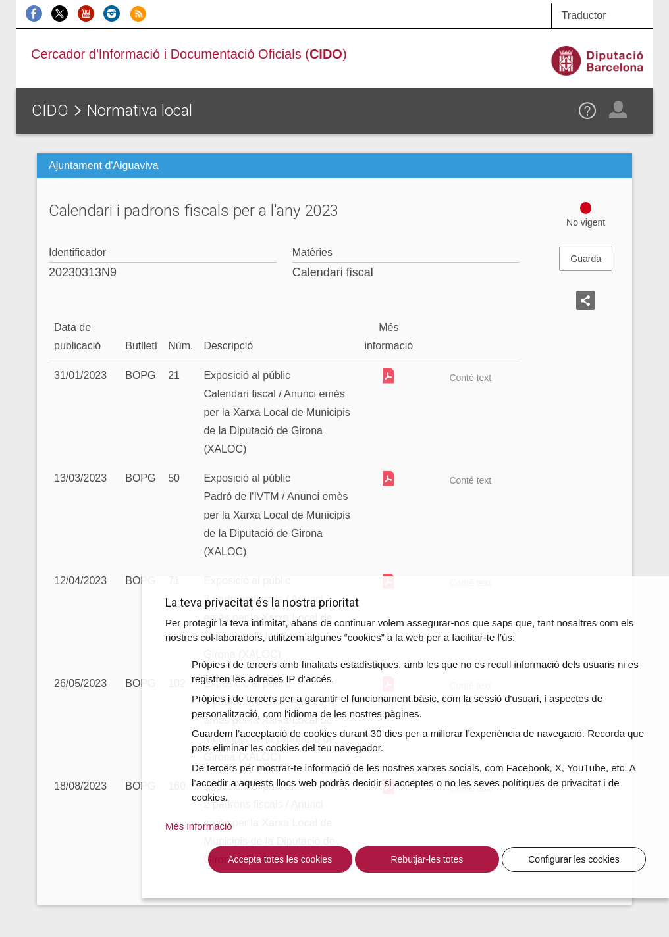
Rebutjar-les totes (426, 859)
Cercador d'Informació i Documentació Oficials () (189, 54)
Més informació (198, 826)
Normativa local (139, 110)
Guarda (585, 258)
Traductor (584, 15)
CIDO (50, 110)
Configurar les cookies (574, 859)
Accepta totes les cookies (280, 859)
